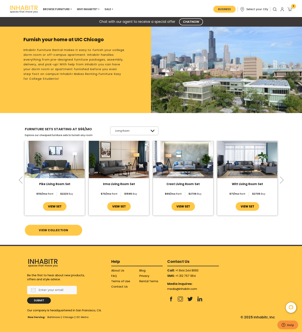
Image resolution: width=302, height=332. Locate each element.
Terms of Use (120, 281)
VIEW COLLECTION (53, 230)
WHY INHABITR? (87, 9)
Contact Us (119, 286)
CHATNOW (191, 22)
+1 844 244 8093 (186, 270)
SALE (108, 9)
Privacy (144, 276)
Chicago (68, 317)
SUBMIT (39, 300)
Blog (142, 270)
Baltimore (53, 317)
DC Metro (82, 317)
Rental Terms (148, 281)
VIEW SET (55, 206)
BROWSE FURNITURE (56, 9)
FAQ (114, 276)
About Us (117, 270)
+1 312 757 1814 (185, 276)
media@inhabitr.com (182, 289)
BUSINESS (224, 9)
